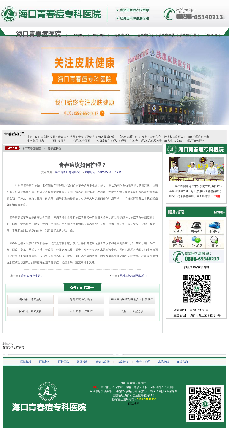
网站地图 (133, 403)
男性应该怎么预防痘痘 (133, 275)
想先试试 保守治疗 (81, 299)
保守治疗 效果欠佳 (30, 311)
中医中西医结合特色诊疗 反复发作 (132, 299)
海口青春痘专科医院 (133, 383)
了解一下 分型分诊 (132, 311)
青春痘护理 (188, 35)
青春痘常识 (122, 35)
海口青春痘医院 (31, 148)
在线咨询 (210, 35)
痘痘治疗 (122, 361)
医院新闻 (44, 361)
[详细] (216, 196)
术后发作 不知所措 (81, 311)
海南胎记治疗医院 (13, 347)
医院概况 (79, 35)
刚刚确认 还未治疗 (30, 299)
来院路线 (163, 361)
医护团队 (99, 35)
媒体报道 (82, 361)
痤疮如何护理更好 (32, 275)
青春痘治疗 (146, 35)
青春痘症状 (167, 35)
